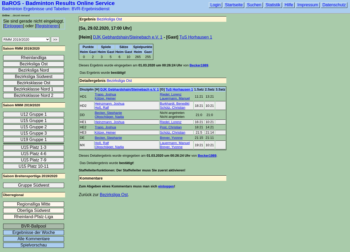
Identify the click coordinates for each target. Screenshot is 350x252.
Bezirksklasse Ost (33, 83)
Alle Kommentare (34, 239)
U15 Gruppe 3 (33, 133)
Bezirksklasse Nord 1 (33, 89)
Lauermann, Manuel (175, 98)
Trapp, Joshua (105, 94)
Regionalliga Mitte (33, 204)
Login (215, 5)
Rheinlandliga (33, 57)
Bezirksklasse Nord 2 (33, 95)
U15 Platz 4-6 (33, 153)
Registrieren (47, 26)
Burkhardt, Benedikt (174, 104)
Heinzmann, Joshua (109, 104)
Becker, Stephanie (108, 113)
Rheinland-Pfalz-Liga (33, 216)
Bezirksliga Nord (33, 70)
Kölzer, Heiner (105, 98)
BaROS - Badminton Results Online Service (58, 3)
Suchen (254, 5)
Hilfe (289, 5)
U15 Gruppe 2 (33, 127)
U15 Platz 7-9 (33, 160)
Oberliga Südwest (33, 210)
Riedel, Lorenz (171, 94)
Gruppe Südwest (33, 185)
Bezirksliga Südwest (33, 76)
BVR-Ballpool (33, 226)
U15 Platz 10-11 (34, 166)
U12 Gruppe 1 (33, 114)
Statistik (273, 5)
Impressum (307, 5)
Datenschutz (334, 5)
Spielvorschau (33, 245)
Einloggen (13, 26)
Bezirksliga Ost (109, 19)
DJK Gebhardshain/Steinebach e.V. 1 (127, 37)
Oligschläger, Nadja (109, 117)
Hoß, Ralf (102, 107)
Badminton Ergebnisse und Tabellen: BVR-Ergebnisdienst (55, 9)
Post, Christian (171, 127)
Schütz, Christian (172, 107)
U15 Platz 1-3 (33, 147)
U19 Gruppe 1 (33, 139)
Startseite (234, 5)
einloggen (166, 186)
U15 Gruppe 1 (33, 120)
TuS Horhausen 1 (195, 37)
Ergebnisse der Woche (33, 232)
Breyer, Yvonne (171, 138)
